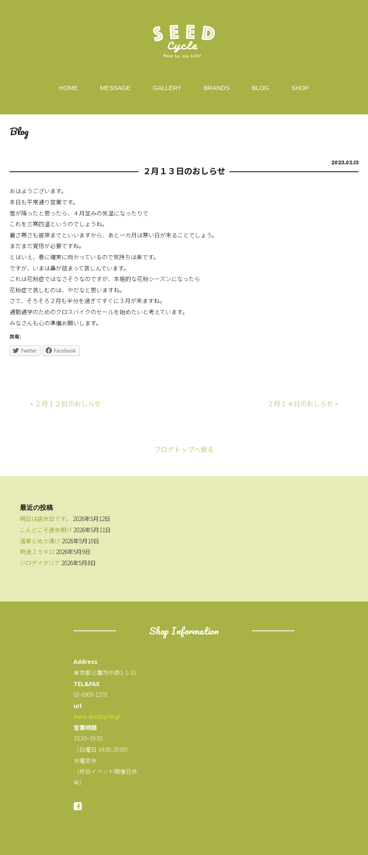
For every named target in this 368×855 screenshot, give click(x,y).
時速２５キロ (37, 551)
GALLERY (167, 87)
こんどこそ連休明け (46, 530)
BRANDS (217, 87)
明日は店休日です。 (46, 518)
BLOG (260, 87)
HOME (68, 87)
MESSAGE (115, 87)
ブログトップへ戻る (184, 449)
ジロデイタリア (40, 563)
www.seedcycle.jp (97, 716)
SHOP (300, 87)
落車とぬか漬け (40, 541)
